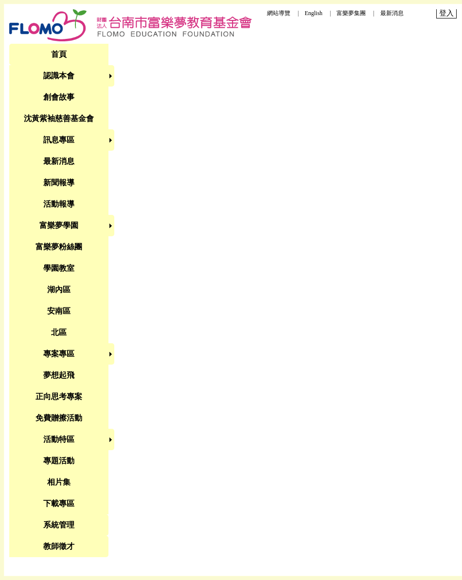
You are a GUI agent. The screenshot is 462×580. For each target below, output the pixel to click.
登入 (446, 13)
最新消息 (392, 13)
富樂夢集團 (351, 13)
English (313, 13)
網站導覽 (278, 13)
